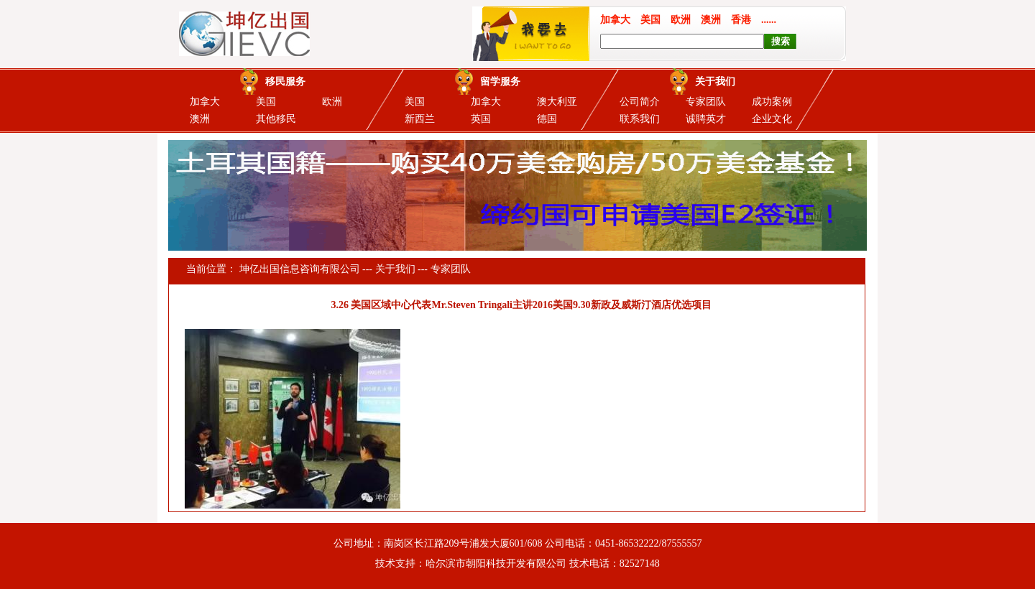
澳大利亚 (557, 101)
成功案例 (772, 101)
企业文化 (772, 118)
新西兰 (420, 118)
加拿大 (205, 101)
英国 (481, 118)
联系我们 (640, 118)
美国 (266, 101)
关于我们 (395, 269)
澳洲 (200, 118)
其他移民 (276, 118)
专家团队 (706, 101)
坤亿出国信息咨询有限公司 (299, 269)
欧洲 (332, 101)
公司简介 (640, 101)
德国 (547, 118)
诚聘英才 (706, 118)
